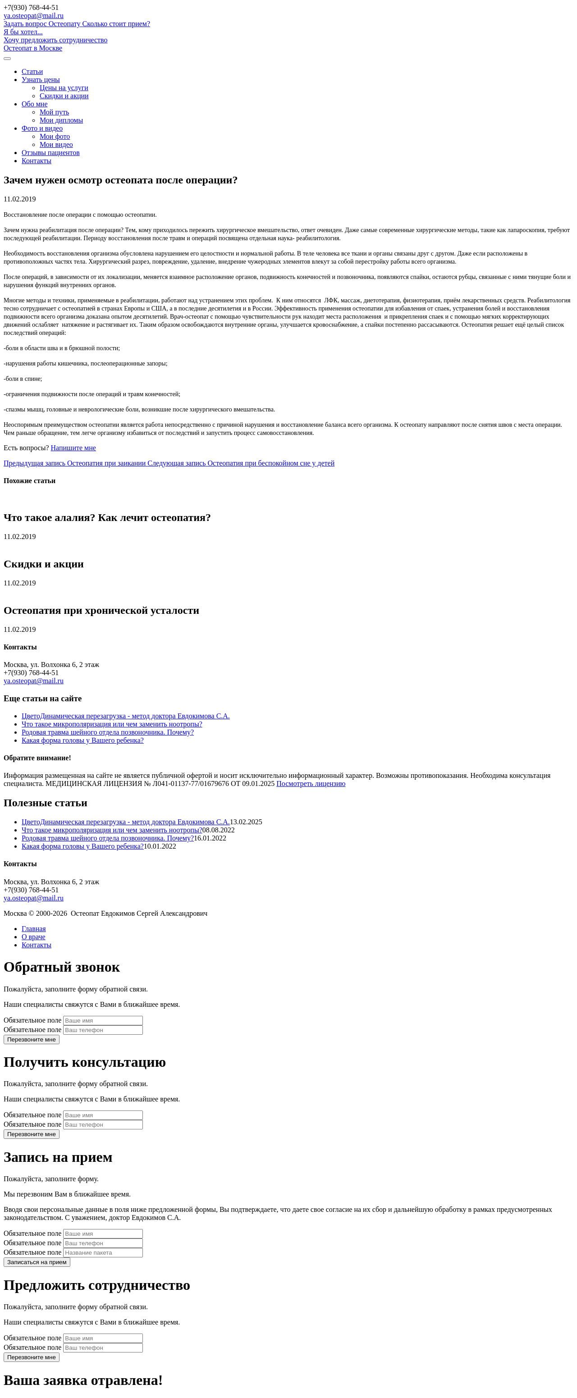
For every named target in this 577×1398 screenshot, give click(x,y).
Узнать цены (41, 79)
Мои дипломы (61, 120)
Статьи (32, 71)
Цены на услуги (64, 87)
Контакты (36, 160)
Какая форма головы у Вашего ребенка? (83, 740)
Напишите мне (73, 448)
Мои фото (55, 136)
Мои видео (56, 144)
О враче (34, 937)
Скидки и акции (64, 96)
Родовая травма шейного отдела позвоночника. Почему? (108, 732)
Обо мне (34, 104)
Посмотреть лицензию (310, 783)
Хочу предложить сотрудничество (55, 40)
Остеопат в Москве (33, 48)
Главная (34, 928)
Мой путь (54, 112)
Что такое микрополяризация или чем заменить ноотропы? (112, 724)
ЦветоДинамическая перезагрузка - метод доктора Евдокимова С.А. (126, 716)
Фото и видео (42, 128)
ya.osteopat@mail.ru (34, 15)
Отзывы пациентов (51, 152)
